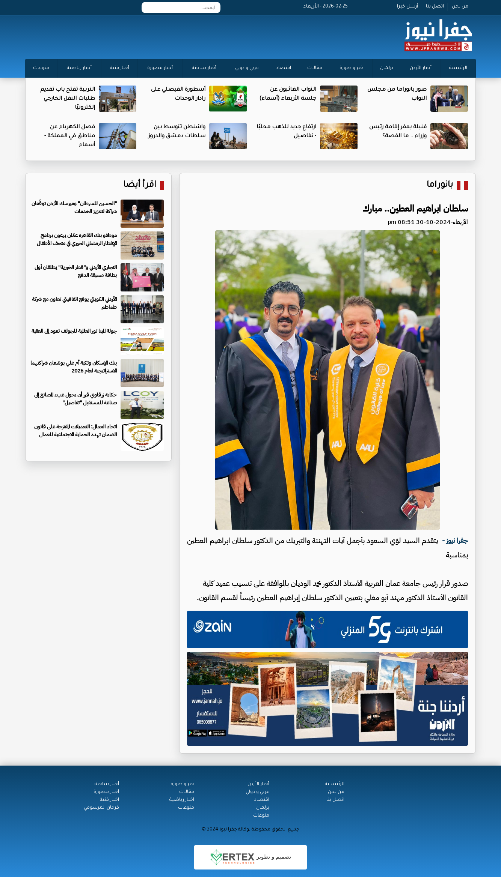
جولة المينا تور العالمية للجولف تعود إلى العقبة (74, 331)
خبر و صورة (351, 68)
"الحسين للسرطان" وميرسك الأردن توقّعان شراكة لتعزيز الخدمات (74, 207)
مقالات (314, 68)
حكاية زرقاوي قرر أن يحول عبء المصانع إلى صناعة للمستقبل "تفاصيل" (75, 399)
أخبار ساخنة (204, 68)
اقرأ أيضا (139, 185)
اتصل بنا (435, 6)
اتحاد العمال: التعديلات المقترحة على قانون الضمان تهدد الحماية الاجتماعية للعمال (75, 430)
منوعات (41, 68)
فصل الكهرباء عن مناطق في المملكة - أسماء (69, 137)
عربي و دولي (247, 68)
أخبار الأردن (421, 68)
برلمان (386, 68)
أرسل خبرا (407, 6)
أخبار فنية (119, 68)
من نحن (460, 6)
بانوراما (440, 185)
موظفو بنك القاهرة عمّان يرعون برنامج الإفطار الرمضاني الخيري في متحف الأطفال (77, 239)
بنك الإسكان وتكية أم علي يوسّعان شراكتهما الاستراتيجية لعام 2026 (73, 367)
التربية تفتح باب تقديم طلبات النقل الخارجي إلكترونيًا (67, 99)
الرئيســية (334, 784)
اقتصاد (283, 68)
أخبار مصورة (160, 68)
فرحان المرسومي (101, 808)
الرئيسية (458, 68)
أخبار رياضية (79, 68)
